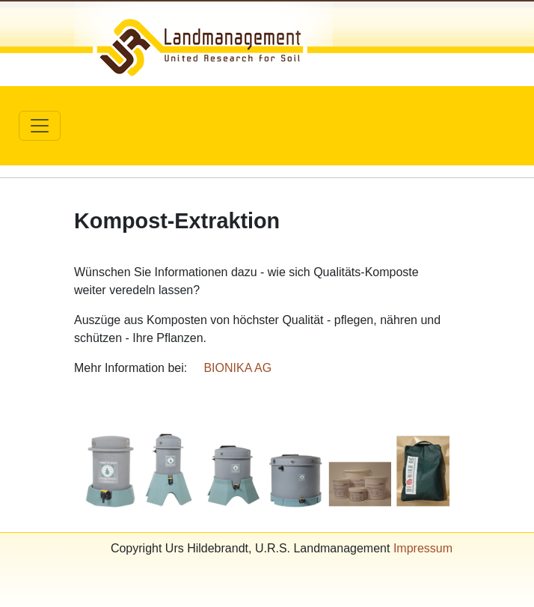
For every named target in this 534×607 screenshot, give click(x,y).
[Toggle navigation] (40, 126)
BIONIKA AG (237, 368)
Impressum (422, 548)
